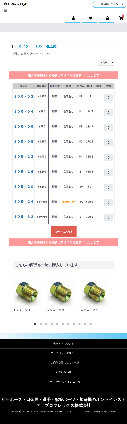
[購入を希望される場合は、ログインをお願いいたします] (108, 97)
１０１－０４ (89, 309)
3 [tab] (47, 325)
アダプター (23, 46)
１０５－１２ (24, 156)
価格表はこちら (112, 4)
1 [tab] (36, 325)
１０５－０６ (24, 126)
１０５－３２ (24, 217)
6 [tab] (63, 325)
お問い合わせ (63, 372)
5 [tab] (58, 325)
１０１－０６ (56, 309)
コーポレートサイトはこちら (63, 381)
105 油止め (46, 46)
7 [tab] (69, 325)
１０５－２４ (24, 202)
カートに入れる (64, 231)
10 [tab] (86, 325)
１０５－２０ (24, 187)
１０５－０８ (24, 141)
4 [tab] (52, 325)
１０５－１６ (24, 171)
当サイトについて (63, 343)
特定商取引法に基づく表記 (63, 362)
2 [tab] (41, 325)
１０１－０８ (22, 309)
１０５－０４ (24, 111)
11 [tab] (91, 325)
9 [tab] (80, 325)
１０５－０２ (24, 96)
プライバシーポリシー (64, 353)
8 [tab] (75, 325)
